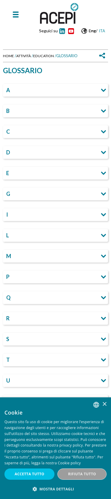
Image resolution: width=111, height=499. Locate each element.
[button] (55, 489)
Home (8, 56)
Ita (102, 30)
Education (43, 56)
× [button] (104, 404)
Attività (23, 56)
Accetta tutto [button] (29, 473)
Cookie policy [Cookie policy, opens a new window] (69, 463)
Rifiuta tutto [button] (82, 473)
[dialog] (55, 448)
